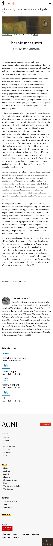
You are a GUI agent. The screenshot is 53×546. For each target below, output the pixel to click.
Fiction (6, 443)
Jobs (5, 504)
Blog (5, 455)
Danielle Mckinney (7, 35)
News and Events (10, 480)
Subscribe (6, 514)
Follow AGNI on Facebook (10, 538)
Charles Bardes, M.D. (30, 48)
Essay (15, 48)
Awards (6, 474)
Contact (5, 498)
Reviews (6, 449)
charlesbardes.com (10, 335)
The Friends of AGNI (11, 486)
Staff (5, 483)
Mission (6, 477)
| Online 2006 (21, 282)
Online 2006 (6, 366)
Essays (6, 440)
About (4, 464)
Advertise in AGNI (10, 501)
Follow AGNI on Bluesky (10, 534)
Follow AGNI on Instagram (30, 534)
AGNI (10, 424)
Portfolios (7, 452)
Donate (45, 424)
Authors (6, 471)
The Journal (8, 489)
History (6, 468)
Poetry (6, 437)
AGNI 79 (6, 353)
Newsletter (7, 507)
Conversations (9, 446)
